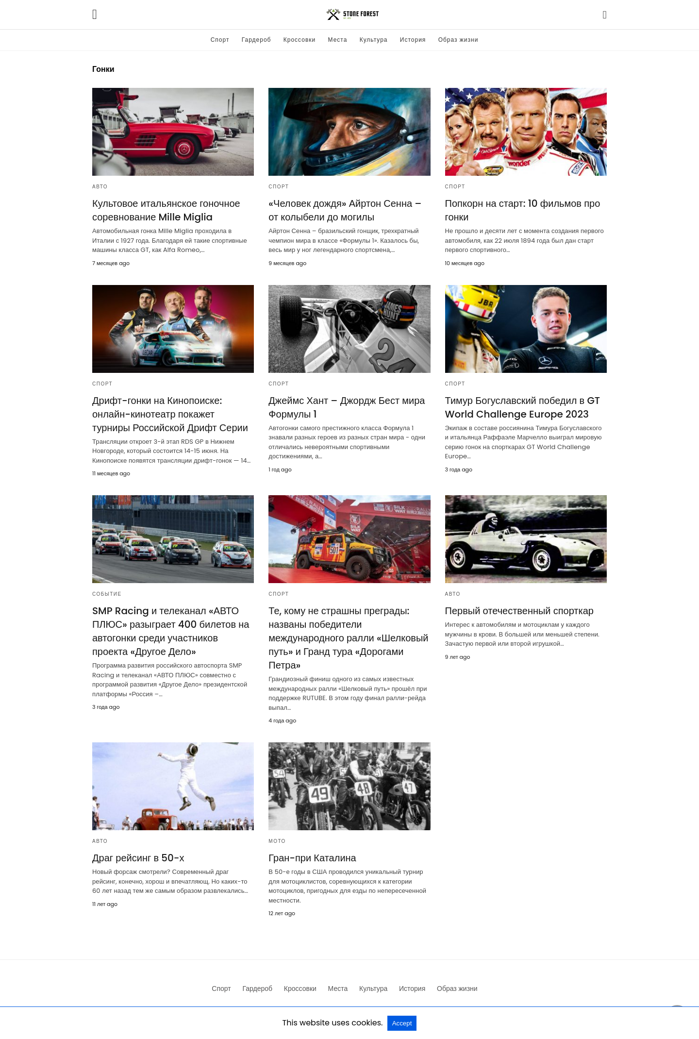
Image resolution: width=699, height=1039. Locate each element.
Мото (277, 841)
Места (338, 39)
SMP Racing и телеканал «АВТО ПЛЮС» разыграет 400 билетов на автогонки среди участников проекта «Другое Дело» (170, 631)
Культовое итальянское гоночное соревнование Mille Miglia (166, 210)
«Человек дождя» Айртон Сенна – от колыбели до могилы (344, 210)
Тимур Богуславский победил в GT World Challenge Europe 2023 (522, 407)
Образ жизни (458, 39)
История (413, 39)
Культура (374, 39)
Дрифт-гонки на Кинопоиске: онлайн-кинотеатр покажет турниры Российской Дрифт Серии (170, 414)
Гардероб (256, 39)
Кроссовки (299, 39)
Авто (100, 186)
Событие (107, 594)
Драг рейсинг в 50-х (138, 858)
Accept (402, 1023)
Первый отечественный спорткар (519, 611)
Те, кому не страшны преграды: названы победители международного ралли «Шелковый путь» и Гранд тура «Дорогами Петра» (348, 638)
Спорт (220, 39)
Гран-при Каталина (312, 858)
